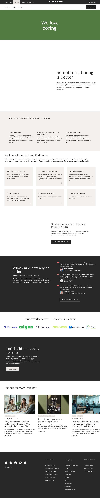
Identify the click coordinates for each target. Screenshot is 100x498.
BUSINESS (16, 2)
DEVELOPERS (30, 2)
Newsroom (68, 474)
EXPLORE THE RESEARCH (60, 242)
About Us (67, 468)
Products (7, 7)
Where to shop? (88, 468)
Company (21, 7)
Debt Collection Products (52, 468)
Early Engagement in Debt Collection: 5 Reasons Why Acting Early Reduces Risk (17, 427)
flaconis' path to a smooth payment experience (50, 424)
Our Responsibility (70, 471)
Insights (14, 7)
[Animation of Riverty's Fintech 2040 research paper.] (29, 233)
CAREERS (22, 2)
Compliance (68, 486)
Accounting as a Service (51, 474)
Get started (91, 7)
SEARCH (92, 2)
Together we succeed (73, 132)
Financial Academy (89, 471)
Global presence (15, 132)
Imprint (67, 480)
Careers (67, 477)
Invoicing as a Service (50, 477)
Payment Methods (50, 465)
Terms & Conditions (70, 489)
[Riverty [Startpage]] (55, 2)
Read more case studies (70, 299)
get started (12, 372)
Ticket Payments (49, 480)
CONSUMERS (8, 2)
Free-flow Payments (50, 471)
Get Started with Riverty (71, 465)
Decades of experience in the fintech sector (48, 133)
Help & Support (88, 465)
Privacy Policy (68, 483)
